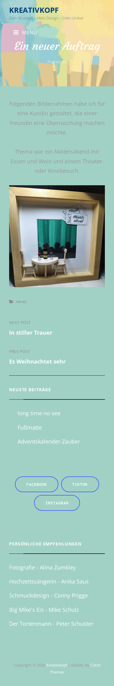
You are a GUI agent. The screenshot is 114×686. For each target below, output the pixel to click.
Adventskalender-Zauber (49, 441)
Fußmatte (30, 427)
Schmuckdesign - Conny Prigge (48, 595)
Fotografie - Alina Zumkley (42, 567)
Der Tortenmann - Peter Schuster (51, 623)
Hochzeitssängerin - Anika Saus (49, 581)
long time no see (39, 413)
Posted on (57, 61)
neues (21, 301)
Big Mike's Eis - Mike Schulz (44, 609)
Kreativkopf (34, 10)
